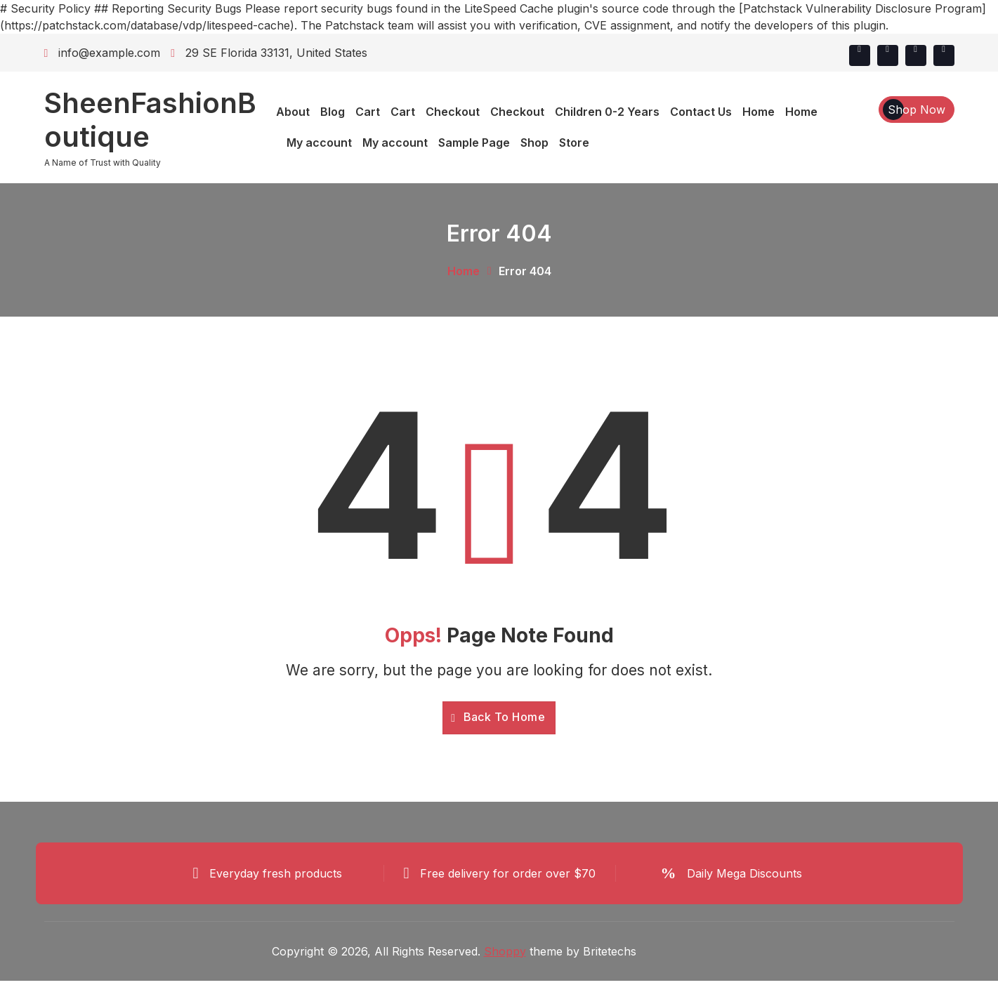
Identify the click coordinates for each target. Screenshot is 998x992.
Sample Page (474, 142)
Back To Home (498, 717)
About (293, 112)
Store (574, 142)
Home (758, 112)
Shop (534, 142)
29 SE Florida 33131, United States (269, 53)
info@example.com (102, 53)
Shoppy (505, 952)
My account (319, 142)
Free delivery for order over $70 (508, 873)
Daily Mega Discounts (744, 873)
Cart (367, 112)
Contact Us (701, 112)
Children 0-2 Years (607, 112)
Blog (332, 112)
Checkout (453, 112)
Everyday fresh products (275, 873)
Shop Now (916, 109)
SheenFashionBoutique (150, 120)
